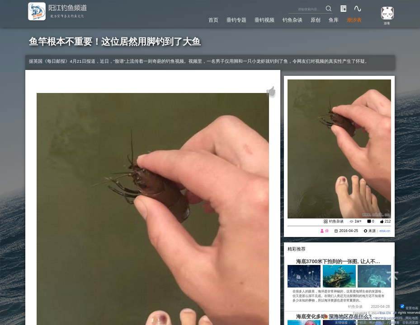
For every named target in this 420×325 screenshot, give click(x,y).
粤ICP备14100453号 (388, 318)
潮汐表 (353, 20)
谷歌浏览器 (410, 322)
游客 (385, 23)
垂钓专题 (234, 20)
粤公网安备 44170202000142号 (345, 318)
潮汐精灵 (359, 322)
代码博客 (393, 322)
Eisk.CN (384, 313)
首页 (210, 20)
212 (388, 222)
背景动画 (409, 308)
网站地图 (412, 318)
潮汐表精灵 (376, 322)
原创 (314, 20)
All (394, 313)
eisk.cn (384, 231)
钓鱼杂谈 (291, 20)
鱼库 (333, 20)
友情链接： (342, 322)
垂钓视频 (262, 20)
